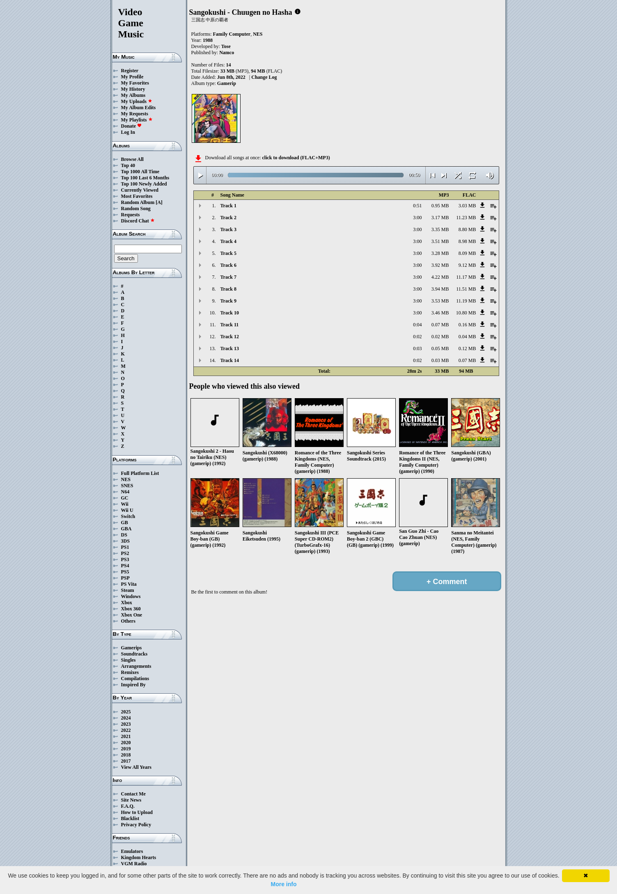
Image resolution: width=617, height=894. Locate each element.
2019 (126, 749)
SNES (127, 485)
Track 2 (228, 217)
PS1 (125, 547)
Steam (127, 590)
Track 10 (229, 313)
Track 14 (229, 360)
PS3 (125, 559)
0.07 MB (440, 325)
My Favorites (135, 83)
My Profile (132, 77)
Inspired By (133, 685)
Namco (226, 52)
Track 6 (228, 265)
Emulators (132, 851)
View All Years (136, 767)
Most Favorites (137, 196)
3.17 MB (440, 217)
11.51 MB (466, 289)
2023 (126, 724)
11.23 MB (466, 217)
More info (284, 884)
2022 (126, 730)
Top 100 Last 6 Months (145, 178)
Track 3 (228, 229)
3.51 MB (440, 241)
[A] (159, 202)
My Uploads (136, 101)
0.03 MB (440, 360)
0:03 (417, 348)
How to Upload (137, 812)
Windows (131, 596)
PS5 (125, 572)
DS (124, 535)
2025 (126, 712)
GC (124, 498)
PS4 (125, 565)
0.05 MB (440, 348)
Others (128, 621)
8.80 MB (467, 229)
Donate (131, 126)
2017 (126, 761)
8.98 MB (467, 241)
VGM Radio (134, 863)
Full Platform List (140, 473)
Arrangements (136, 666)
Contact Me (133, 794)
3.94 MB (440, 289)
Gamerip (226, 83)
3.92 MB (440, 265)
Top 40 (128, 165)
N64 (125, 492)
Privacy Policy (136, 825)
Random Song (136, 208)
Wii (124, 504)
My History (133, 89)
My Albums (133, 95)
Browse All (132, 159)
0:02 (417, 336)
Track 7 (228, 277)
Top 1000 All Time (140, 171)
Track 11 (229, 325)
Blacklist (130, 818)
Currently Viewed (139, 190)
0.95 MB (440, 206)
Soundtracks (134, 654)
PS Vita (129, 584)
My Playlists (137, 120)
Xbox (126, 602)
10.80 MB (466, 313)
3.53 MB (440, 301)
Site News (131, 800)
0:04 (417, 325)
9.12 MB (467, 265)
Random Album (138, 202)
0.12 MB (467, 348)
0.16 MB (467, 325)
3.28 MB (440, 253)
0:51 (417, 206)
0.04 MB (467, 336)
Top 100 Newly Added (144, 184)
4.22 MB (440, 277)
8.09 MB (467, 253)
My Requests (134, 114)
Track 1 (228, 206)
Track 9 (228, 301)
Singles (128, 660)
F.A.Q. (128, 806)
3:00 (417, 217)
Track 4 (228, 241)
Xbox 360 (131, 609)
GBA (126, 529)
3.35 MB (440, 229)
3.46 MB (440, 313)
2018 (126, 755)
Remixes (130, 672)
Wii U (127, 510)
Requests (130, 215)
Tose (226, 46)
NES (126, 479)
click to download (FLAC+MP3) (296, 157)
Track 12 (229, 336)
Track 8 (228, 289)
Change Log (264, 77)
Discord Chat (138, 221)
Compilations (135, 678)
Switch (128, 516)
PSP (125, 578)
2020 (126, 742)
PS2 (125, 553)
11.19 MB (466, 301)
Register (130, 70)
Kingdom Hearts (138, 857)
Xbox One (131, 615)
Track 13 (229, 348)
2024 (126, 718)
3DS (125, 541)
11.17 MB (466, 277)
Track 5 (228, 253)
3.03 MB (467, 206)
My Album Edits (138, 107)
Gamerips (131, 648)
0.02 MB (440, 336)
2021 (126, 736)
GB (124, 522)
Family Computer (232, 34)
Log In (128, 132)
